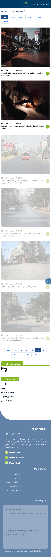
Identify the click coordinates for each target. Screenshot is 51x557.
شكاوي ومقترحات (13, 490)
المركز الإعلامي (13, 10)
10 (15, 354)
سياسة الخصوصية (13, 486)
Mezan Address (14, 453)
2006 (38, 17)
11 (21, 354)
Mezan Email (12, 463)
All (5, 17)
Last (35, 354)
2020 (30, 17)
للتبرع (18, 494)
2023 (21, 17)
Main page (5, 10)
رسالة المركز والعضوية (12, 482)
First (8, 350)
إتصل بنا (17, 478)
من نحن (17, 474)
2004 (6, 21)
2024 (12, 17)
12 (28, 354)
